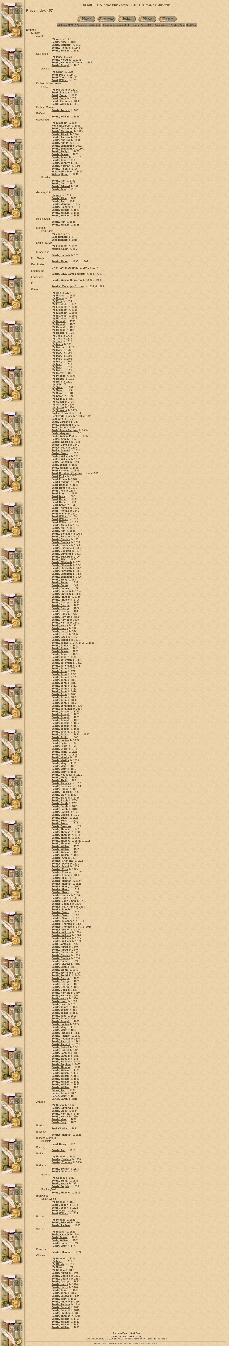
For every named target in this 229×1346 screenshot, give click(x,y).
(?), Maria (57, 344)
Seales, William (61, 456)
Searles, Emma (61, 875)
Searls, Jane (59, 1015)
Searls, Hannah (61, 255)
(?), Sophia (58, 399)
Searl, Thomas (60, 77)
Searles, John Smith (64, 901)
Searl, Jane (58, 490)
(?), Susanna (59, 410)
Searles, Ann (59, 858)
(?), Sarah (57, 71)
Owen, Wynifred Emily (65, 267)
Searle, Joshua (60, 731)
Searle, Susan (60, 817)
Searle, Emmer (60, 588)
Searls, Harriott (61, 992)
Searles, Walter (61, 929)
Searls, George (60, 978)
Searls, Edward (61, 964)
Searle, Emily (59, 579)
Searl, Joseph (60, 1205)
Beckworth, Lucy (62, 416)
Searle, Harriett (61, 617)
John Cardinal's (111, 1343)
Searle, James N (61, 157)
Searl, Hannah (60, 485)
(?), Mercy (58, 373)
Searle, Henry (60, 625)
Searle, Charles (61, 539)
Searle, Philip (59, 777)
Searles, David (60, 863)
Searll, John (59, 98)
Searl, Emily (59, 476)
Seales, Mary (59, 447)
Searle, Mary (59, 763)
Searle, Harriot (60, 619)
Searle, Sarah (60, 800)
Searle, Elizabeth (62, 145)
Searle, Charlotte (62, 548)
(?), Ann (56, 39)
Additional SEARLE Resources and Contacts (79, 25)
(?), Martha (58, 347)
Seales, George (61, 442)
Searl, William (60, 80)
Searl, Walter (59, 513)
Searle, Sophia (60, 812)
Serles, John (59, 1093)
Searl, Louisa (59, 493)
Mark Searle (128, 1336)
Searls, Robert (60, 1047)
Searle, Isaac (59, 637)
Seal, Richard (60, 237)
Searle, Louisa (60, 740)
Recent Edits (147, 25)
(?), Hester (58, 333)
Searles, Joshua (61, 903)
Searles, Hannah (61, 880)
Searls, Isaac (59, 1001)
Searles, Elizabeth (62, 872)
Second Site (122, 1343)
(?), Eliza (57, 301)
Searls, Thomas (61, 1067)
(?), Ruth (57, 381)
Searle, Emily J (60, 151)
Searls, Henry (60, 995)
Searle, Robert (60, 792)
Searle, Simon (60, 261)
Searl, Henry (59, 1144)
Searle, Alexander (62, 128)
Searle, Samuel (61, 797)
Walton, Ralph (60, 174)
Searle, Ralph (60, 168)
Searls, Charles (61, 952)
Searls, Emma (60, 969)
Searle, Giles (59, 614)
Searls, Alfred (60, 946)
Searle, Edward (61, 186)
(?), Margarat (59, 89)
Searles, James (61, 895)
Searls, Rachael (61, 1035)
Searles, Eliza (60, 869)
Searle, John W (61, 163)
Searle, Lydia (59, 743)
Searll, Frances (61, 92)
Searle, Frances (61, 596)
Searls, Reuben (61, 1038)
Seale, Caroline (61, 421)
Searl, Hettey (59, 487)
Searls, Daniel (60, 961)
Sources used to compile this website (120, 25)
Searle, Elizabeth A (63, 148)
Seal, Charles (60, 1128)
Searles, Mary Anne (63, 906)
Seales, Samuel (61, 450)
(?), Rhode (58, 378)
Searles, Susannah (63, 921)
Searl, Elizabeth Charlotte (67, 473)
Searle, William (60, 50)
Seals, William (60, 467)
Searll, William (60, 104)
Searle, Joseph (60, 65)
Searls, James (60, 1007)
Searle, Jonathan (62, 705)
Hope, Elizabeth (61, 125)
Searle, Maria (59, 751)
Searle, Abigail (60, 525)
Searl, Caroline (60, 470)
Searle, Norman (61, 165)
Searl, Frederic (60, 482)
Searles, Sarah (60, 912)
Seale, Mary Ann (61, 433)
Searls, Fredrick (61, 975)
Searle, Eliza (59, 559)
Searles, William (61, 932)
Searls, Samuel (61, 1053)
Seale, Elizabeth (61, 424)
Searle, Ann (58, 180)
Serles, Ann (58, 1090)
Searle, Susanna (61, 826)
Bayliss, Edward (61, 413)
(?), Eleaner (58, 295)
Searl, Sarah (59, 505)
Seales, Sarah (60, 453)
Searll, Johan (59, 95)
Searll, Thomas (61, 101)
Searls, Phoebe (61, 1033)
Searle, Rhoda (60, 789)
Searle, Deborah (61, 551)
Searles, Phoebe (61, 909)
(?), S (55, 384)
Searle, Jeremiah (62, 660)
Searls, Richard (61, 1041)
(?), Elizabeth (59, 122)
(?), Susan (58, 401)
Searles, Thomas (62, 924)
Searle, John (59, 668)
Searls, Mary (59, 1027)
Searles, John (60, 898)
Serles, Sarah (60, 1099)
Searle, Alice (59, 42)
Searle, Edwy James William (68, 274)
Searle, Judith (60, 737)
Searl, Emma (59, 479)
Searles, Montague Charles (68, 286)
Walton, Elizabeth (62, 171)
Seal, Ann (57, 419)
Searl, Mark (58, 496)
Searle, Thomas (61, 829)
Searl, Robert (59, 499)
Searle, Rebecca (61, 783)
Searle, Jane (59, 160)
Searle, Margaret (61, 45)
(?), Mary (57, 56)
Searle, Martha (60, 757)
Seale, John (59, 427)
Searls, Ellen (59, 967)
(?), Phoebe (58, 376)
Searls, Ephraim (61, 972)
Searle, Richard (61, 47)
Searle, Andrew (61, 137)
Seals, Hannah (60, 462)
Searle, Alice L (60, 134)
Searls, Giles (59, 990)
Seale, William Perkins (65, 436)
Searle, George (60, 602)
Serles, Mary (59, 1096)
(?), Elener (58, 298)
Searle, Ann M (60, 143)
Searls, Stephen (61, 1064)
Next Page (191, 25)
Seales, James (60, 444)
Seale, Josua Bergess (65, 430)
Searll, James (60, 944)
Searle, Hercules (61, 59)
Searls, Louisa (60, 1024)
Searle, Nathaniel (62, 774)
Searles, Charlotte (62, 860)
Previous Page (178, 25)
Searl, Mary (58, 74)
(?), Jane (57, 234)
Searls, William (60, 1070)
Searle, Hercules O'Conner (67, 62)
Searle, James (60, 154)
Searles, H (58, 878)
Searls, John (59, 1018)
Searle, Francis (61, 110)
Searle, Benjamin (62, 533)
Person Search (162, 25)
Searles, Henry (60, 886)
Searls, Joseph (60, 1021)
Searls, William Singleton (67, 280)
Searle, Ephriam (61, 591)
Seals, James (60, 464)
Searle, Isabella (61, 639)
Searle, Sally (59, 794)
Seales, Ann (59, 439)
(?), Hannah (59, 321)
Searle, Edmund (61, 553)
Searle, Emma (60, 582)
